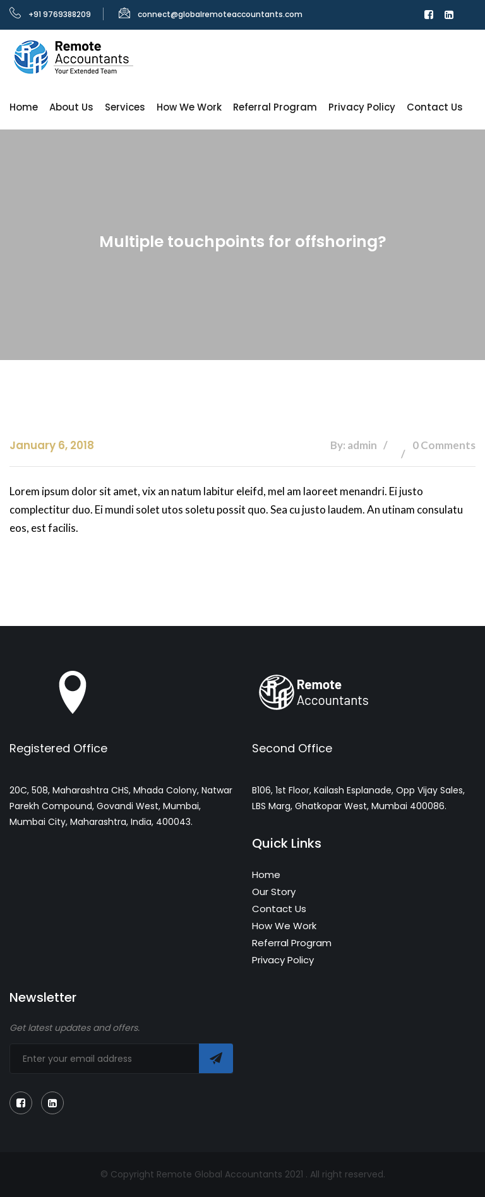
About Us (71, 107)
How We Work (189, 107)
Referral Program (275, 107)
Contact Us (435, 107)
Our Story (274, 891)
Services (125, 107)
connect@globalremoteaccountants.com (210, 14)
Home (23, 107)
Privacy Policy (361, 107)
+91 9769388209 (50, 14)
